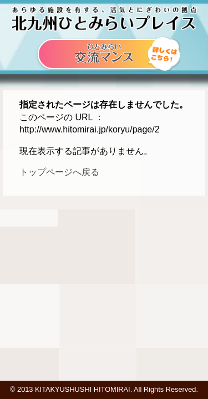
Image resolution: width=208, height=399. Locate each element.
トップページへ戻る (59, 172)
